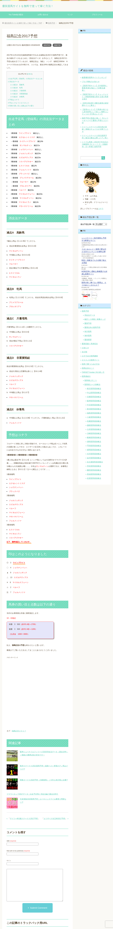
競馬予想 (47, 46)
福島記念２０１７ (19, 732)
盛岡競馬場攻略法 (94, 450)
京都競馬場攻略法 (94, 397)
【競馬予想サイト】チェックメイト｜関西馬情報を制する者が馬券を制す (95, 97)
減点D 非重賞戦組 (19, 94)
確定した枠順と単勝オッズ (95, 320)
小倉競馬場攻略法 (94, 418)
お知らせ (85, 349)
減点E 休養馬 (17, 97)
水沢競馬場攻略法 (94, 455)
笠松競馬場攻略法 (94, 467)
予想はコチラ (13, 100)
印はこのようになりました (18, 103)
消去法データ (13, 82)
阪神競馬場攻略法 (94, 402)
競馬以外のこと (88, 369)
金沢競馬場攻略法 (94, 459)
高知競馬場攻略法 (94, 475)
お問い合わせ (43, 15)
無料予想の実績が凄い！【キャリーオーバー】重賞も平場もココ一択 (95, 121)
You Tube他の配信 (16, 15)
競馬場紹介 (86, 377)
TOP (23, 24)
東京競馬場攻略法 (94, 389)
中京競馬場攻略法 (94, 406)
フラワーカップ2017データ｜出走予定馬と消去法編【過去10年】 (32, 795)
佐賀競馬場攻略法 (94, 479)
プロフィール (97, 15)
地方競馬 (87, 332)
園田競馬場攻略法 (94, 471)
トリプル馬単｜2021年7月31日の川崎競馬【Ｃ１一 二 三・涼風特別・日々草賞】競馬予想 (95, 145)
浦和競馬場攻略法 (94, 442)
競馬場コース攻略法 (92, 385)
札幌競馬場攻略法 (94, 422)
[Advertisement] (25, 676)
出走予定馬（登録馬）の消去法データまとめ (25, 79)
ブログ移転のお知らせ (91, 82)
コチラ (100, 209)
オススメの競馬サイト (91, 361)
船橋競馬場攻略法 (94, 438)
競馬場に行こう (90, 381)
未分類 (84, 353)
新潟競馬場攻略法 (94, 410)
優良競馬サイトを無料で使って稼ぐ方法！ (40, 6)
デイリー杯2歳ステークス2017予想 (24, 819)
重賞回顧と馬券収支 (90, 344)
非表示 (29, 75)
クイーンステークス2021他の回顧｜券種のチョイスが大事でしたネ (95, 130)
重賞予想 (57, 46)
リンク (70, 15)
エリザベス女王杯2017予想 (54, 819)
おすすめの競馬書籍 (90, 357)
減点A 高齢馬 (17, 85)
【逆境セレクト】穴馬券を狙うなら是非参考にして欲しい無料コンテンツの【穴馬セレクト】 (95, 112)
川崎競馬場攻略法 (94, 434)
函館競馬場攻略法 (94, 426)
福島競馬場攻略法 (94, 414)
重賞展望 (87, 340)
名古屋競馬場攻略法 (95, 463)
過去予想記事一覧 (87, 225)
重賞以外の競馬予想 (92, 328)
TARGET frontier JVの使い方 (93, 373)
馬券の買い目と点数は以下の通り (21, 106)
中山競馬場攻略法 (94, 393)
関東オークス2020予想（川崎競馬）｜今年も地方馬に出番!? (44, 781)
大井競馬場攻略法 (94, 430)
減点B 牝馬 (16, 88)
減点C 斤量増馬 (18, 91)
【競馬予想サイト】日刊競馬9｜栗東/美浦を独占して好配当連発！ (95, 89)
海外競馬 (87, 336)
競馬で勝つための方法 (91, 365)
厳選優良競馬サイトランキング (94, 78)
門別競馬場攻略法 (94, 446)
